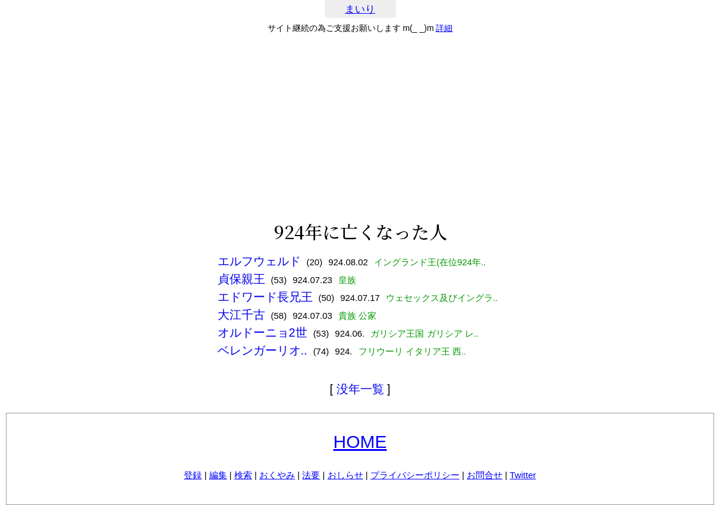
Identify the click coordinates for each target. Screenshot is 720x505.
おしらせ (345, 475)
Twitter (523, 475)
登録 (193, 475)
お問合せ (484, 475)
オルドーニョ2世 (262, 332)
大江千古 (241, 314)
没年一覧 (360, 389)
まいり (360, 9)
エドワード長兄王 (265, 296)
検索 (243, 475)
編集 (218, 475)
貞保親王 (241, 279)
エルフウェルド (259, 261)
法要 (311, 475)
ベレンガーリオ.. (262, 350)
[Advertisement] (360, 127)
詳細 (444, 28)
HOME (360, 441)
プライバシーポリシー (415, 475)
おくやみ (277, 475)
